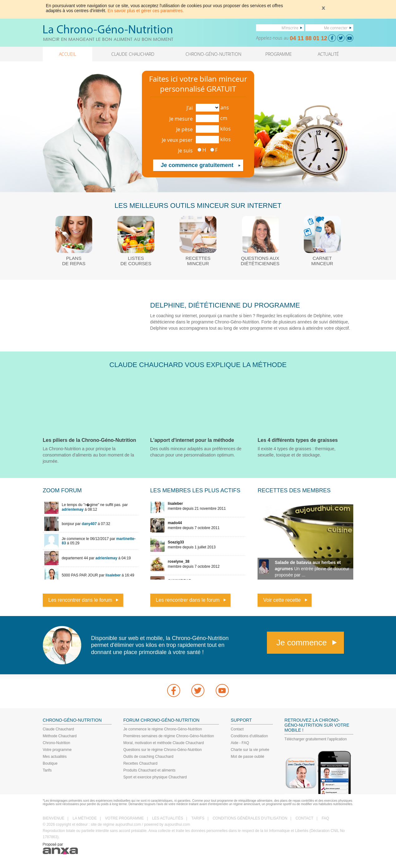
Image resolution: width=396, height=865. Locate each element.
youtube (222, 690)
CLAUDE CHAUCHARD (132, 54)
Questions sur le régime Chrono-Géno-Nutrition (162, 750)
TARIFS (198, 818)
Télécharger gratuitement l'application (315, 739)
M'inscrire (290, 27)
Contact (237, 729)
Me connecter (336, 27)
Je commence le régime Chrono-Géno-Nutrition (162, 729)
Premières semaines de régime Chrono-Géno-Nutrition (168, 736)
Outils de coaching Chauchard (148, 756)
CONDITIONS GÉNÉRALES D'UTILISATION (250, 818)
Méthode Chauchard (60, 736)
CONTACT (304, 818)
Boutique (50, 763)
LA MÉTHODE (85, 818)
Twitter (198, 690)
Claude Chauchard (58, 729)
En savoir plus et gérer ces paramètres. (146, 10)
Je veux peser (177, 139)
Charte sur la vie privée (250, 750)
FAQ (325, 818)
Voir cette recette (282, 600)
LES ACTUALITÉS (167, 818)
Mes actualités (55, 756)
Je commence (301, 642)
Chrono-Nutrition (56, 743)
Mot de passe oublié (247, 756)
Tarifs (47, 770)
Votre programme (57, 750)
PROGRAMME (278, 54)
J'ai (189, 107)
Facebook (174, 690)
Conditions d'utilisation (249, 736)
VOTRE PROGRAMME (124, 818)
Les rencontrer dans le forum (80, 600)
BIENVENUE (53, 818)
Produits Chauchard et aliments (149, 770)
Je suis (185, 150)
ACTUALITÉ (328, 54)
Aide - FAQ (240, 743)
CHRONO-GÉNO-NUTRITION (213, 54)
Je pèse (184, 129)
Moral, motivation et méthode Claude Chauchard (163, 743)
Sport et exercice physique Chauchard (154, 777)
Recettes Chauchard (140, 763)
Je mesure (181, 118)
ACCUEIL (67, 54)
